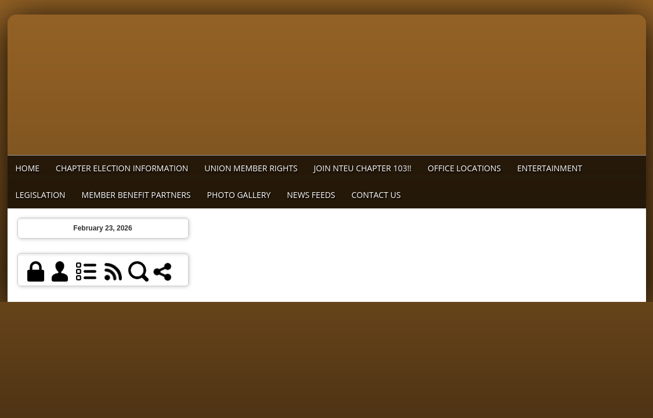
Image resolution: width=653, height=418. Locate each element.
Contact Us (376, 194)
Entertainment (549, 168)
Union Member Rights (250, 168)
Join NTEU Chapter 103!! (363, 168)
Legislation (41, 194)
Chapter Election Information (122, 168)
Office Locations (464, 168)
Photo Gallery (239, 194)
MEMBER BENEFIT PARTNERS (136, 194)
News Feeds (311, 194)
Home (28, 168)
